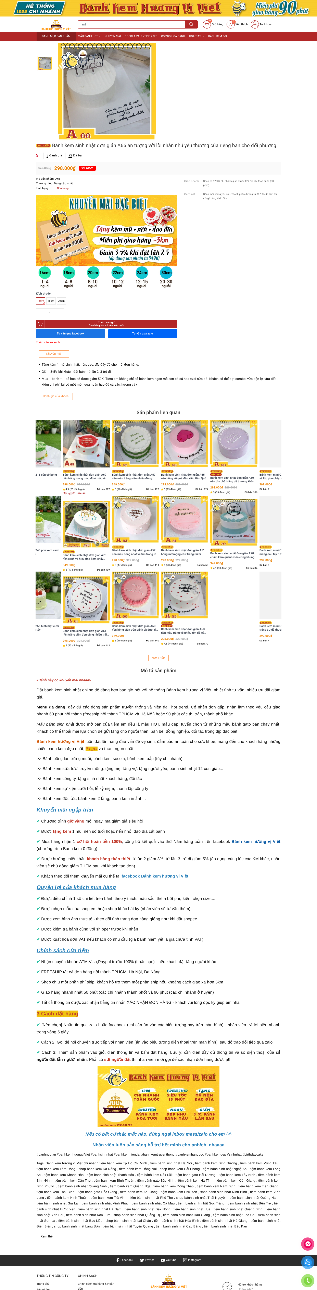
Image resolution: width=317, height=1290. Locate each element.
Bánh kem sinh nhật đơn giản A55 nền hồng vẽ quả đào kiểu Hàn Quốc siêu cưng (207, 340)
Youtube (168, 1125)
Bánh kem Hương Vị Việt (151, 1215)
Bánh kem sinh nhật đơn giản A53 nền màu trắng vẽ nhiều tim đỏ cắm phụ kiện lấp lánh (207, 493)
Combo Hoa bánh (173, 36)
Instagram (192, 1125)
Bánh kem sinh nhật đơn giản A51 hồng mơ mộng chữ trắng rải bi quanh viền (206, 416)
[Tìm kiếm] (191, 24)
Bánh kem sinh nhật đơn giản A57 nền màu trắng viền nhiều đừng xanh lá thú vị (157, 340)
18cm (175, 164)
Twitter (147, 1125)
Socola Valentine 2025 (141, 36)
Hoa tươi (196, 36)
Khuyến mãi (113, 36)
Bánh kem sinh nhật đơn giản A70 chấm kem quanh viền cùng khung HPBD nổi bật (255, 419)
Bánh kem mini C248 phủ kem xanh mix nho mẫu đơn (59, 416)
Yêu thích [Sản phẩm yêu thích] (237, 24)
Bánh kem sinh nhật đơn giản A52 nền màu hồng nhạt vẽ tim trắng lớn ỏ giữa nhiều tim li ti (158, 416)
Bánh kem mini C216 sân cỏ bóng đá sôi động (58, 340)
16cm (166, 165)
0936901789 (176, 1195)
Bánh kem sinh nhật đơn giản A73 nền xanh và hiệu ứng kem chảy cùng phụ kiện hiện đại (107, 421)
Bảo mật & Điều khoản (92, 1170)
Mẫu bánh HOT (89, 36)
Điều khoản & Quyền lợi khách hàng (93, 1162)
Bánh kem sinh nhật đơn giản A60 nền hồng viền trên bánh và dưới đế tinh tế (157, 491)
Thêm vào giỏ (195, 187)
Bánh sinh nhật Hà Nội (152, 1178)
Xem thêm (158, 523)
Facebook (124, 1125)
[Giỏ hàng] (213, 24)
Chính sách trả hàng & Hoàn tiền (96, 1151)
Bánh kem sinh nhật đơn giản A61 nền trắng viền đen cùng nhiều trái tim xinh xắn (108, 496)
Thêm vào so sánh (173, 205)
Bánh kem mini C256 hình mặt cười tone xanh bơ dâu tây (59, 491)
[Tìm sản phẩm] (131, 24)
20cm (186, 164)
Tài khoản (261, 24)
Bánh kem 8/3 (217, 36)
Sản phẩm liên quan (158, 277)
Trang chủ (43, 1149)
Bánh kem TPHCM (195, 1173)
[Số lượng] (174, 176)
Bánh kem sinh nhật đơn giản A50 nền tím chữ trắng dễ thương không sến (256, 342)
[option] (106, 92)
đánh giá (179, 67)
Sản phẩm (43, 1155)
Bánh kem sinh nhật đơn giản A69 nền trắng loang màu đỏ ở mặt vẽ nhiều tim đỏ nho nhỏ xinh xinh (107, 340)
